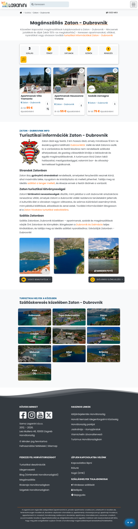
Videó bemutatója (35, 279)
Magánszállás (27, 479)
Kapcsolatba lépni (81, 463)
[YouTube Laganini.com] (40, 415)
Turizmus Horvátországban (86, 439)
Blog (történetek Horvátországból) (39, 474)
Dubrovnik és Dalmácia (89, 224)
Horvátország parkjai (83, 424)
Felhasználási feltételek (33, 446)
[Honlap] (21, 13)
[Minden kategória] (23, 59)
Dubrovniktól (78, 145)
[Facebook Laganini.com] (23, 415)
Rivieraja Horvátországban (35, 485)
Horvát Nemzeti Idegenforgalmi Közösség (94, 419)
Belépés (76, 490)
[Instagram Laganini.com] (31, 415)
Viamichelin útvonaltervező (86, 434)
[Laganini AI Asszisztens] (130, 522)
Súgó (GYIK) (78, 473)
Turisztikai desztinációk (33, 464)
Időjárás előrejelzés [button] (105, 279)
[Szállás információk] (47, 103)
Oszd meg (112, 12)
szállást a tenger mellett (41, 183)
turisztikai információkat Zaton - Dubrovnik (88, 35)
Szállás (28, 12)
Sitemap (52, 446)
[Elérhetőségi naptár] (47, 108)
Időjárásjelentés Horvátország (88, 414)
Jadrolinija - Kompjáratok (86, 429)
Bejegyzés (78, 495)
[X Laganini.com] (48, 415)
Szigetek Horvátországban (34, 490)
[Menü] (133, 4)
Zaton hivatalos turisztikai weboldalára (46, 209)
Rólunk (75, 468)
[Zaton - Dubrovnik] (35, 255)
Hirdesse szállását (83, 485)
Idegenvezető (27, 469)
